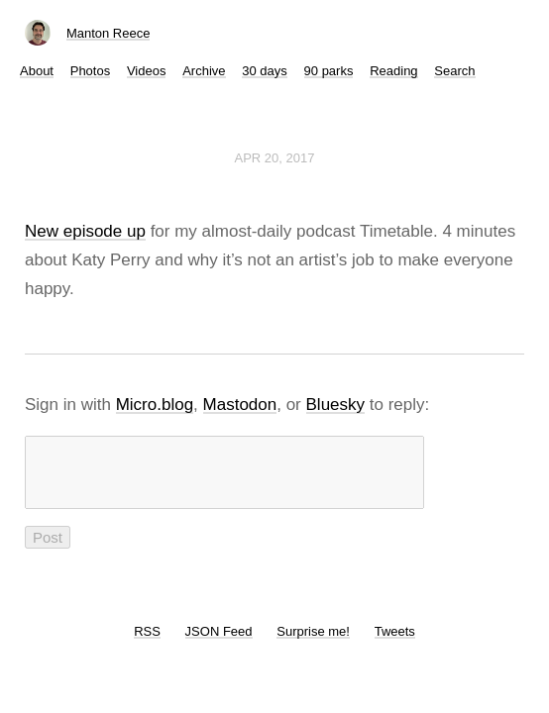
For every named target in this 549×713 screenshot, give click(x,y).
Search (454, 70)
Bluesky (336, 404)
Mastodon (240, 404)
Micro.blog (154, 404)
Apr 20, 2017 (275, 158)
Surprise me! (313, 643)
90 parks (329, 70)
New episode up (85, 231)
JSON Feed (219, 643)
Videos (146, 70)
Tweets (395, 643)
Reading (393, 70)
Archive (203, 70)
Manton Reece (108, 33)
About (37, 70)
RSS (147, 643)
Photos (90, 70)
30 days (264, 70)
